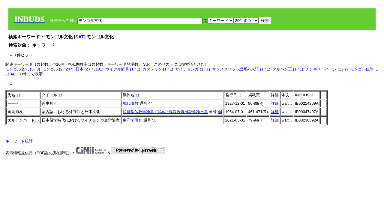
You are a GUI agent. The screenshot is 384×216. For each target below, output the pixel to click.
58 (154, 120)
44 (150, 103)
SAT (79, 36)
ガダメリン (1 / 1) (157, 69)
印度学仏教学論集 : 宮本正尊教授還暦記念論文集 (165, 112)
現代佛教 (130, 103)
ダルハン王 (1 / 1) (287, 69)
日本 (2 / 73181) (90, 69)
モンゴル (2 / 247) (58, 69)
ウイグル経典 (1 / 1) (123, 69)
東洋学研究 (132, 120)
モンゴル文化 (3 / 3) (22, 69)
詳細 (275, 103)
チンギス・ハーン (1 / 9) (326, 69)
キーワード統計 (19, 141)
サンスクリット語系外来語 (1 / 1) (241, 69)
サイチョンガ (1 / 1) (192, 69)
